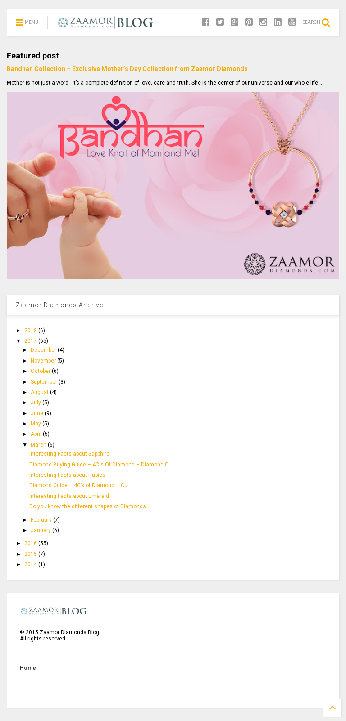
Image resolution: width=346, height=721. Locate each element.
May (36, 424)
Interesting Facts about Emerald (69, 496)
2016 (31, 543)
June (38, 413)
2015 (31, 554)
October (41, 371)
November (44, 361)
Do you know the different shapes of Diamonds (87, 506)
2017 (31, 341)
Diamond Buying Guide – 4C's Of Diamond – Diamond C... (101, 464)
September (45, 382)
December (44, 350)
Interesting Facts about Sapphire (69, 454)
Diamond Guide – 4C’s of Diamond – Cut (79, 485)
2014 (31, 564)
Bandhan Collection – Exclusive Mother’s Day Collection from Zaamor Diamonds (127, 68)
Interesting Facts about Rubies (67, 475)
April (37, 434)
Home (28, 668)
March (39, 445)
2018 (31, 330)
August (40, 392)
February (42, 520)
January (41, 530)
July (36, 402)
